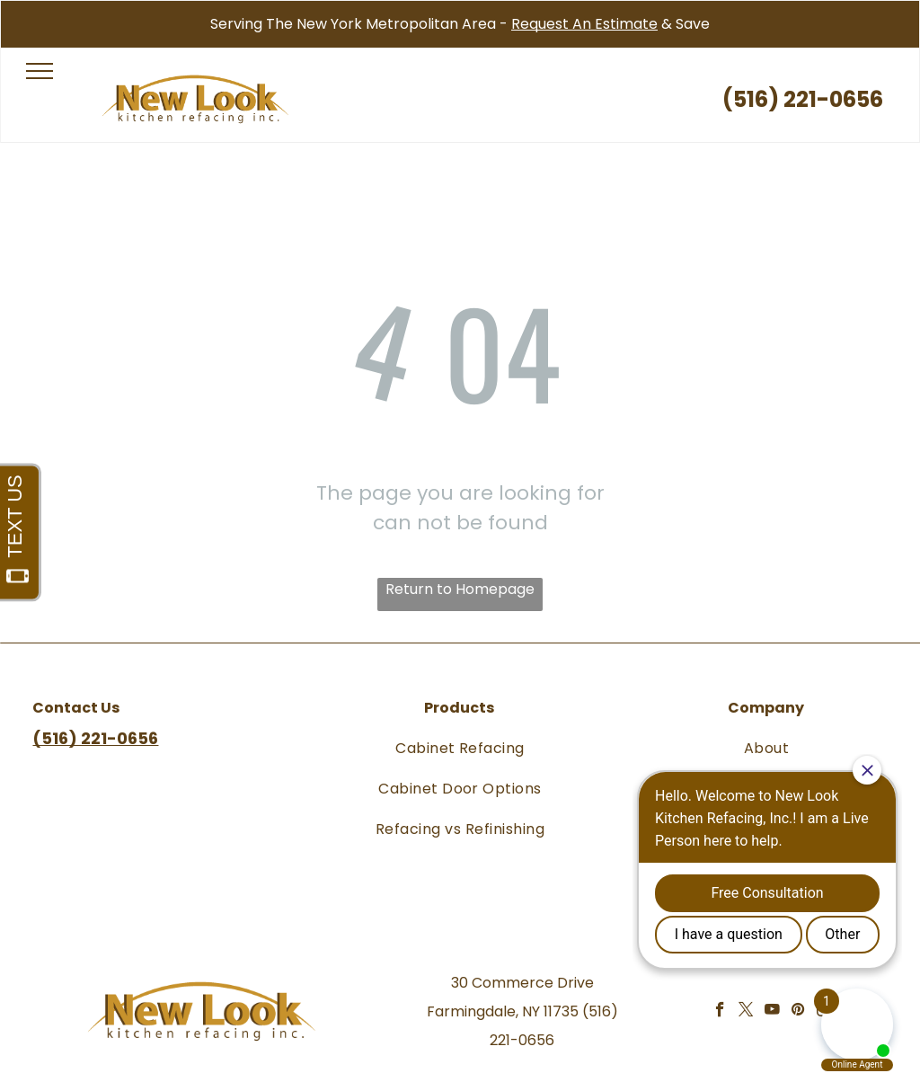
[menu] (39, 71)
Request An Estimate (584, 23)
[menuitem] (459, 747)
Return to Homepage (460, 589)
